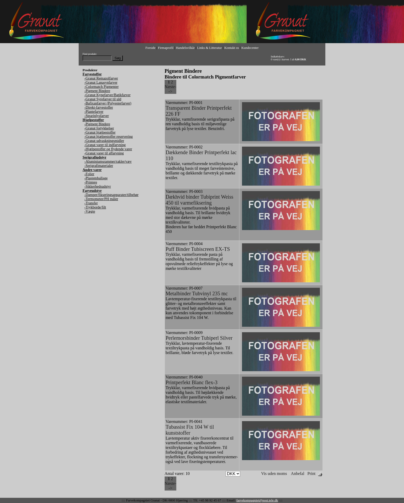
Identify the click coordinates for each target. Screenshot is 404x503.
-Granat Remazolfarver (101, 78)
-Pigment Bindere (97, 91)
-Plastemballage (95, 178)
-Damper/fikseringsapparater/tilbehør (111, 195)
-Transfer (91, 203)
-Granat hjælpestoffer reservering (108, 137)
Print (311, 473)
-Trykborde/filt (95, 207)
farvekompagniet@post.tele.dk (257, 500)
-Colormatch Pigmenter (101, 87)
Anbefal (297, 473)
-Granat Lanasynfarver (100, 82)
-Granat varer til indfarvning (105, 145)
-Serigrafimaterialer (98, 166)
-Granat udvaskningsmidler (104, 141)
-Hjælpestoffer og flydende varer (108, 149)
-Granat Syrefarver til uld (102, 99)
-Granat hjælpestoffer (100, 132)
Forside (150, 48)
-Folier (89, 174)
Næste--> (170, 89)
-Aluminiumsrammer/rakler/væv (108, 162)
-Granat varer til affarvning (104, 153)
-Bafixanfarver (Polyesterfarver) (107, 103)
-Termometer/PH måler (101, 199)
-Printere (90, 182)
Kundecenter (250, 48)
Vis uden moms (274, 473)
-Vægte (89, 211)
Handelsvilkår (185, 48)
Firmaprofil (165, 48)
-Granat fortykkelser (99, 128)
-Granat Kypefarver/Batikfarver (107, 95)
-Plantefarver (93, 112)
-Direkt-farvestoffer (98, 107)
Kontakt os (231, 48)
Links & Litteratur (209, 48)
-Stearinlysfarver (96, 116)
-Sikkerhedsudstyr (97, 186)
